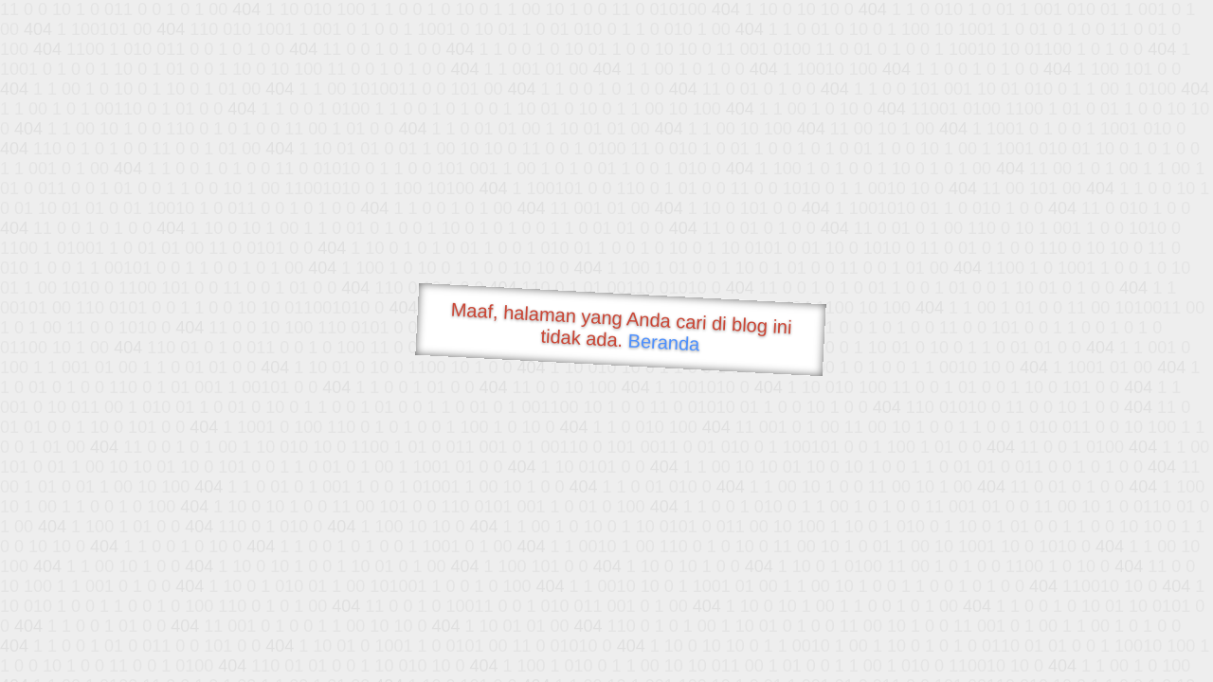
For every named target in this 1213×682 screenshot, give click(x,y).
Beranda (663, 342)
